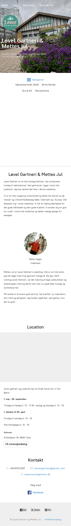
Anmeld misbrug (53, 519)
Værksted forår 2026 (27, 84)
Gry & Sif (27, 90)
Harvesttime (42, 90)
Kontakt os (46, 5)
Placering (28, 5)
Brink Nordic (49, 84)
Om (15, 5)
